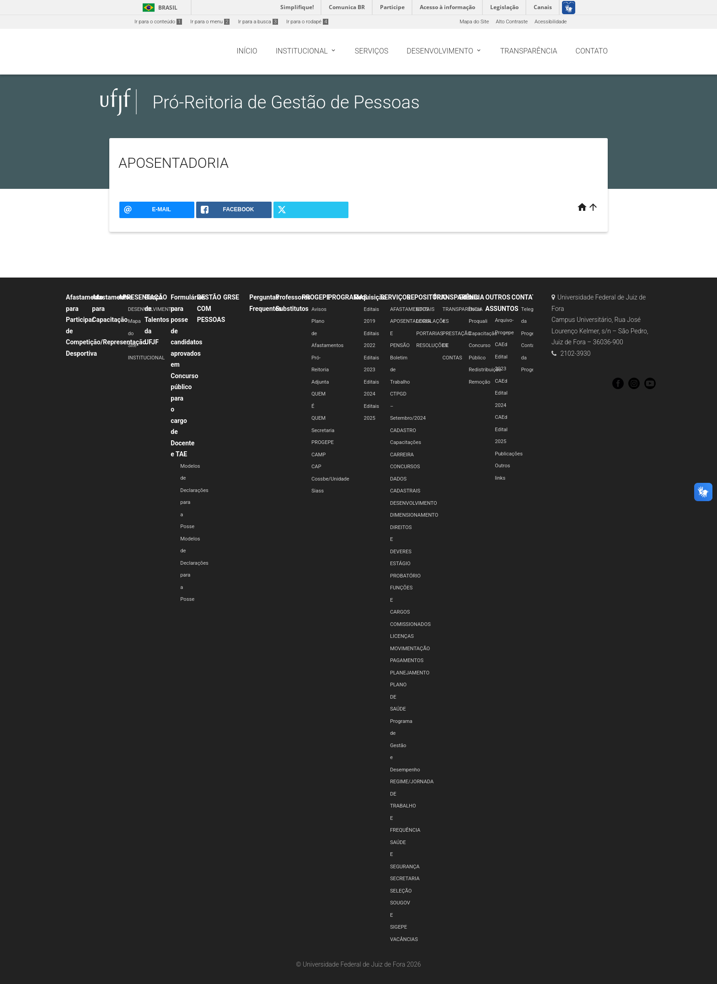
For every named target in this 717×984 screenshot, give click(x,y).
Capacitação (483, 334)
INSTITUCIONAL (146, 358)
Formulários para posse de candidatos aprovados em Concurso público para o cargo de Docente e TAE (188, 376)
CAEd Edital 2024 (501, 393)
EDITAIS (425, 309)
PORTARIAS (429, 334)
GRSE (231, 297)
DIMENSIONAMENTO (414, 515)
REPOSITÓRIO (427, 297)
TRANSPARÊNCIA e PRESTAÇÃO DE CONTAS (463, 333)
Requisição (370, 297)
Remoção (479, 382)
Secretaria (322, 430)
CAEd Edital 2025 (501, 429)
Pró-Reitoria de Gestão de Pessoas (286, 102)
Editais (468, 297)
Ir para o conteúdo (158, 22)
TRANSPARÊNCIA (458, 297)
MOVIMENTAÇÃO (410, 649)
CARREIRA (402, 455)
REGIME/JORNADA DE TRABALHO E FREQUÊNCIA (411, 806)
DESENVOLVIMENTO (413, 503)
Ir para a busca (258, 22)
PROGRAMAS (347, 297)
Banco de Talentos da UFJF (156, 320)
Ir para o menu (210, 22)
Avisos (318, 309)
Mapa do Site (474, 22)
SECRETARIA (405, 879)
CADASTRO (403, 430)
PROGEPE (316, 297)
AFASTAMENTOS (409, 309)
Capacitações (405, 442)
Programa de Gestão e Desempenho (405, 745)
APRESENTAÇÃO (142, 297)
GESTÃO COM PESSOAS (211, 308)
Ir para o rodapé (307, 22)
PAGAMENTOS (406, 660)
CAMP (318, 455)
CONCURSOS (405, 467)
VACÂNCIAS (404, 939)
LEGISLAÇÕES (432, 321)
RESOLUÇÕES (432, 345)
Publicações (509, 454)
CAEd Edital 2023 (501, 357)
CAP (316, 467)
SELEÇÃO (401, 891)
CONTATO (526, 297)
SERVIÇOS (395, 297)
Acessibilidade (551, 22)
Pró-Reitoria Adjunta (320, 370)
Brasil (158, 7)
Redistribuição (485, 370)
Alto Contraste (512, 22)
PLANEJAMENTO (409, 673)
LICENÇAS (402, 636)
